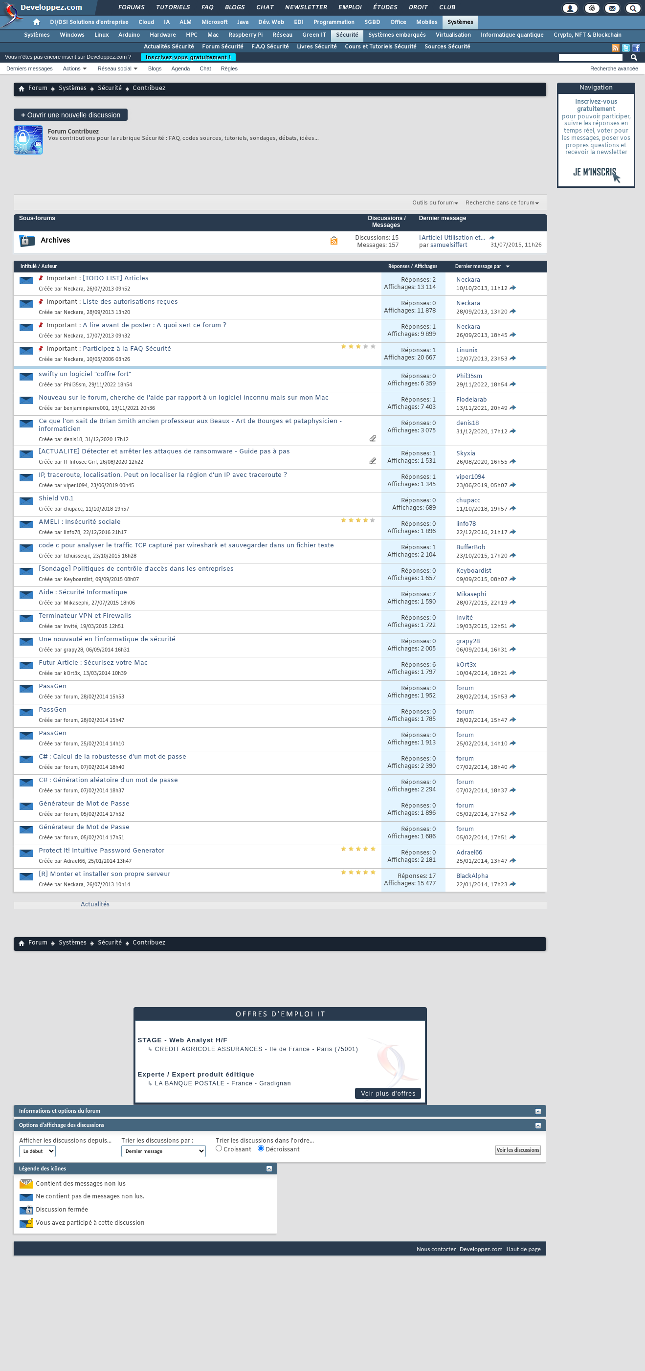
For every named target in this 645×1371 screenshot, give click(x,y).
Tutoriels (172, 8)
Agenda (180, 68)
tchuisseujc (77, 556)
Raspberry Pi (245, 35)
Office (398, 22)
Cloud (146, 22)
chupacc (73, 509)
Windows (72, 35)
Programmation (334, 22)
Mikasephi (76, 603)
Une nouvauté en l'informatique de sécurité (107, 639)
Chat (264, 8)
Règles (229, 68)
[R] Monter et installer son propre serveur (104, 874)
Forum (37, 88)
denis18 (73, 440)
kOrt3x (72, 674)
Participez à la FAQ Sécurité (127, 349)
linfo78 (72, 533)
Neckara (74, 289)
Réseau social (115, 68)
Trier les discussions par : (157, 1141)
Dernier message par (483, 266)
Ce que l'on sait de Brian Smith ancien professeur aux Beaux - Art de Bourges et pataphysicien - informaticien (190, 425)
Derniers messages (29, 68)
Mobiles (427, 22)
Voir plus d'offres (388, 1093)
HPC (192, 35)
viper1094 (76, 486)
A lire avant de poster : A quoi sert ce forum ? (154, 325)
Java (242, 22)
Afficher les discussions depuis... (65, 1141)
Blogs (234, 8)
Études (385, 8)
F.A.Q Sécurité (270, 47)
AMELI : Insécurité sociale (80, 522)
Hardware (163, 35)
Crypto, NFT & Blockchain (588, 35)
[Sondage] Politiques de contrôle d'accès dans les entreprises (136, 569)
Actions (72, 68)
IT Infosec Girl (80, 462)
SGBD (372, 22)
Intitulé (29, 266)
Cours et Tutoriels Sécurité (381, 47)
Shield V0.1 (56, 498)
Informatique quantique (512, 35)
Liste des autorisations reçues (130, 302)
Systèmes (460, 22)
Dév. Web (271, 22)
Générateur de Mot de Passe (84, 804)
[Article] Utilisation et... (452, 238)
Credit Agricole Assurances (209, 1049)
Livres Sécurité (317, 47)
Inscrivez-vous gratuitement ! (188, 57)
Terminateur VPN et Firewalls (85, 616)
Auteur (49, 266)
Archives (55, 241)
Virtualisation (453, 35)
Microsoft (214, 22)
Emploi (349, 8)
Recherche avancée (614, 68)
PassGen (53, 686)
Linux (101, 35)
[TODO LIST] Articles (116, 278)
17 (432, 876)
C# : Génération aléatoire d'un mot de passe (108, 780)
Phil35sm (75, 385)
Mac (213, 35)
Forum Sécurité (223, 47)
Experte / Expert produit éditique (196, 1074)
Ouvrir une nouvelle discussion (70, 115)
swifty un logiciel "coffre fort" (85, 374)
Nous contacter (436, 1249)
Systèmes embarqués (397, 35)
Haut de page (524, 1249)
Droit (417, 8)
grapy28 (73, 650)
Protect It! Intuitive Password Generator (101, 851)
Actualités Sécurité (169, 47)
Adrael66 (74, 861)
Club (446, 8)
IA (167, 22)
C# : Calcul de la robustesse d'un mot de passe (112, 757)
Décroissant (279, 1149)
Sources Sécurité (447, 47)
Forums (131, 8)
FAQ (207, 8)
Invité (70, 627)
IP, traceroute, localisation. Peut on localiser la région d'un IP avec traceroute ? (163, 475)
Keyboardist (78, 580)
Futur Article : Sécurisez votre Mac (93, 663)
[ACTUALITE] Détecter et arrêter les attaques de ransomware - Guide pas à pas (164, 452)
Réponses (399, 266)
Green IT (314, 35)
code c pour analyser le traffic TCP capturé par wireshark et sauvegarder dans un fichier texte (186, 545)
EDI (299, 22)
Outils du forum (433, 203)
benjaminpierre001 (86, 408)
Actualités (95, 905)
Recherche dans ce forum (500, 203)
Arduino (129, 35)
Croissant (233, 1149)
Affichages (425, 266)
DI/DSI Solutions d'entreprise (89, 22)
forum (71, 697)
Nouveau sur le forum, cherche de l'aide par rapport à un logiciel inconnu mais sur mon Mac (184, 398)
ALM (185, 22)
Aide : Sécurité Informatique (83, 592)
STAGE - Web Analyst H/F (183, 1040)
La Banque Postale (190, 1083)
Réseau (282, 35)
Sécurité (347, 35)
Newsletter (305, 8)
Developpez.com (481, 1249)
